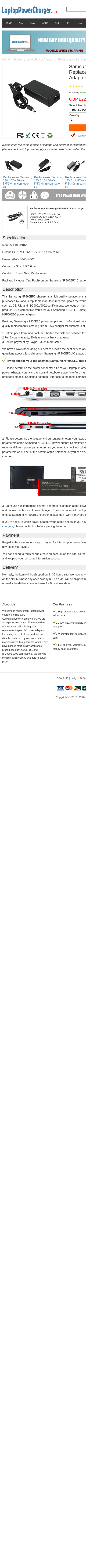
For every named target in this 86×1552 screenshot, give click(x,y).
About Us (62, 678)
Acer (21, 23)
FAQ (73, 678)
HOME (8, 23)
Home (6, 59)
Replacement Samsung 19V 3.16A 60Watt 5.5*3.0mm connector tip (48, 182)
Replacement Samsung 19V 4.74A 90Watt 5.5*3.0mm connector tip (17, 182)
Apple (32, 23)
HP (67, 23)
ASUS (45, 23)
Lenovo (79, 23)
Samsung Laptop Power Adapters (34, 59)
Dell (57, 23)
